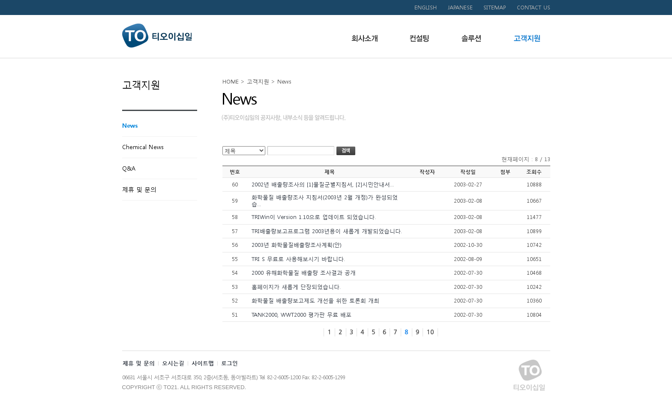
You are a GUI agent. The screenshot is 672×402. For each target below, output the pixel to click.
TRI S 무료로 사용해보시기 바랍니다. (298, 259)
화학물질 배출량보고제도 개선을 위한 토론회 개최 (315, 300)
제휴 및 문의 (139, 363)
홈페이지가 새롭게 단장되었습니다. (296, 287)
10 (430, 332)
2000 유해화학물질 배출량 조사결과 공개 (304, 272)
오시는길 (173, 363)
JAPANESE (460, 7)
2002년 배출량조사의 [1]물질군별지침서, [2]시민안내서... (323, 184)
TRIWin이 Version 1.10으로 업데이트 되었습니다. (314, 217)
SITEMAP (494, 7)
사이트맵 (203, 363)
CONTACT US (533, 7)
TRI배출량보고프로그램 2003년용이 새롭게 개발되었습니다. (327, 231)
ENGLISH (425, 7)
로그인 (229, 363)
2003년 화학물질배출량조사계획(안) (297, 245)
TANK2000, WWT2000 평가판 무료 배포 (301, 314)
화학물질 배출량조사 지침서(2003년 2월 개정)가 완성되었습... (325, 201)
